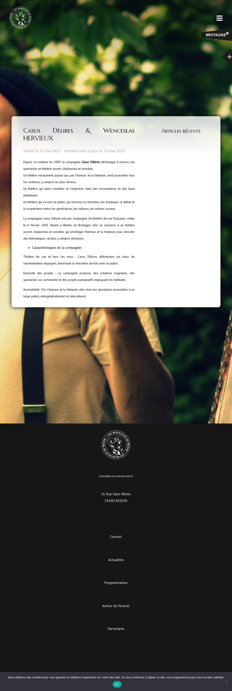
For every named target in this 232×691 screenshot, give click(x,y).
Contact (116, 536)
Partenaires (116, 628)
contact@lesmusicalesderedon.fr (116, 476)
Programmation (116, 582)
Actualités (116, 559)
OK (117, 684)
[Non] (226, 681)
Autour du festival (116, 605)
